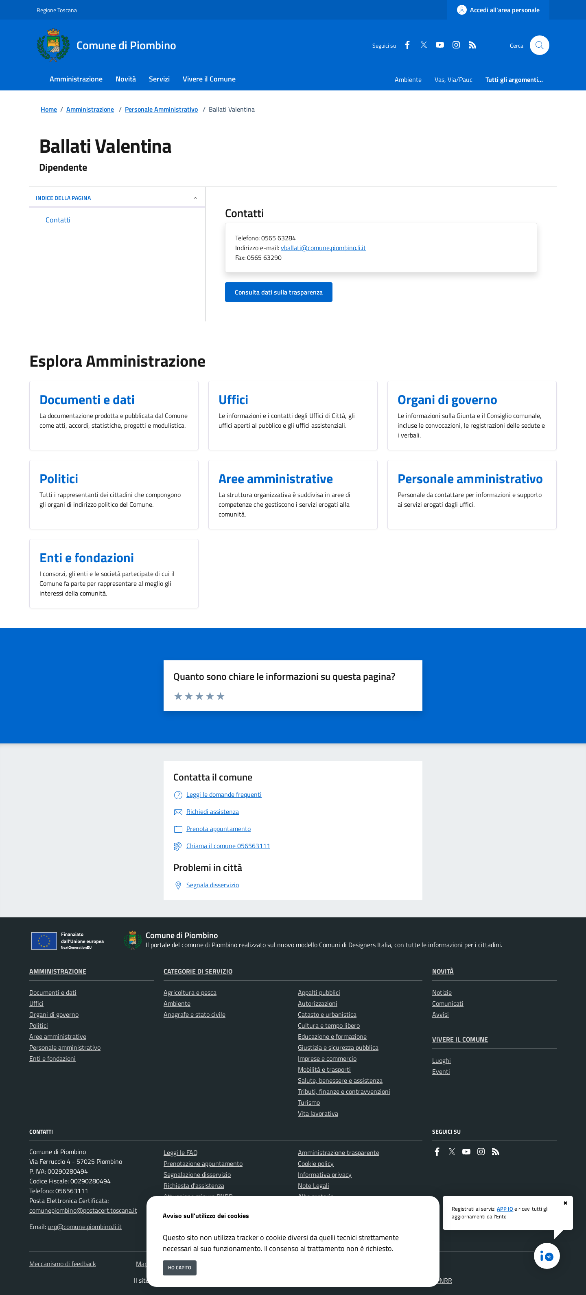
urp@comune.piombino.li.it (85, 1226)
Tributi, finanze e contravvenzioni (344, 1091)
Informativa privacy (325, 1174)
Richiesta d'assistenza (194, 1185)
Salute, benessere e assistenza (340, 1080)
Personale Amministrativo (161, 109)
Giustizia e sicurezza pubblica (338, 1047)
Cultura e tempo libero (329, 1025)
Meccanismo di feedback (62, 1264)
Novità (443, 971)
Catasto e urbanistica (327, 1014)
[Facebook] (404, 45)
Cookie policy (316, 1163)
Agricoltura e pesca (190, 992)
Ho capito (179, 1267)
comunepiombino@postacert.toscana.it (83, 1210)
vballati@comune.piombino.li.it (323, 248)
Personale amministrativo (65, 1047)
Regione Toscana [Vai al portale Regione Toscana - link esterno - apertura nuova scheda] (57, 10)
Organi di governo (54, 1014)
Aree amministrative (57, 1036)
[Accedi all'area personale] (498, 10)
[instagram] (453, 45)
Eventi (441, 1071)
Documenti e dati (53, 992)
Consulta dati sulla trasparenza (279, 292)
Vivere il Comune (460, 1039)
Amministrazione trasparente (338, 1152)
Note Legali (313, 1185)
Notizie (442, 992)
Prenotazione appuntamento (203, 1163)
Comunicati (448, 1003)
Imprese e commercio (327, 1058)
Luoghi (441, 1060)
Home (49, 109)
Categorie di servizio (198, 971)
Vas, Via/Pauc (453, 79)
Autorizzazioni (317, 1003)
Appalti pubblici (319, 992)
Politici (38, 1025)
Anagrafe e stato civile (194, 1014)
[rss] (469, 45)
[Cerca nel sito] (539, 45)
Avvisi (440, 1014)
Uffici (36, 1003)
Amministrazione (90, 109)
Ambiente (408, 79)
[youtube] (437, 45)
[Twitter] (420, 45)
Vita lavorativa (318, 1113)
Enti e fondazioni (52, 1058)
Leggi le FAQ (181, 1152)
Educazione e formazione (332, 1036)
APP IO (505, 1209)
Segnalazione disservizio (197, 1174)
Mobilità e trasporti (324, 1069)
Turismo (309, 1102)
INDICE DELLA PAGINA (117, 197)
